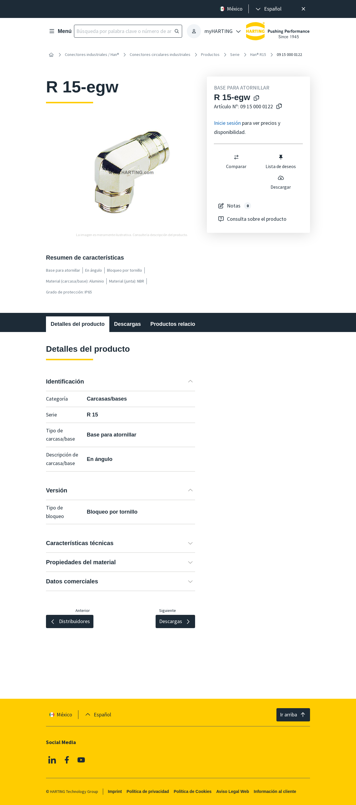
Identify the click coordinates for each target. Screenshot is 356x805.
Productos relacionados (180, 324)
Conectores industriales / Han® (92, 54)
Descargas (127, 324)
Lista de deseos (281, 161)
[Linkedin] (52, 760)
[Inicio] (51, 54)
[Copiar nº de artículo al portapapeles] (279, 106)
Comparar (236, 161)
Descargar (281, 182)
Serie (235, 54)
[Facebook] (67, 760)
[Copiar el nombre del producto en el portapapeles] (256, 98)
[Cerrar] (303, 9)
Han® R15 (258, 54)
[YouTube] (81, 760)
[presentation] (268, 9)
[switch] (236, 157)
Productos (210, 54)
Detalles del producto (78, 324)
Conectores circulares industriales (160, 54)
